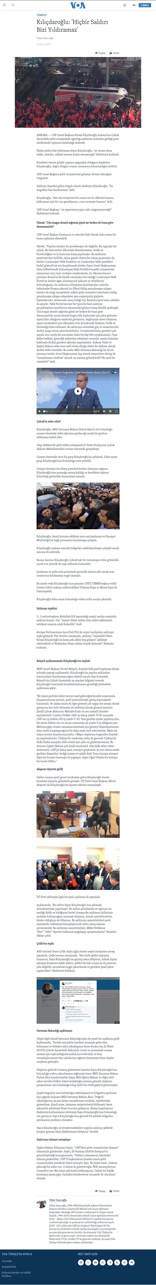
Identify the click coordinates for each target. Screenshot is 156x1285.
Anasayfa (7, 1261)
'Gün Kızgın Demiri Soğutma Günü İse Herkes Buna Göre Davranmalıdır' (83, 372)
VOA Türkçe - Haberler (55, 376)
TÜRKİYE (41, 15)
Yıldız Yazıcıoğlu (45, 38)
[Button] (100, 53)
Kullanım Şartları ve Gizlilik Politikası (16, 1275)
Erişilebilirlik (9, 1267)
